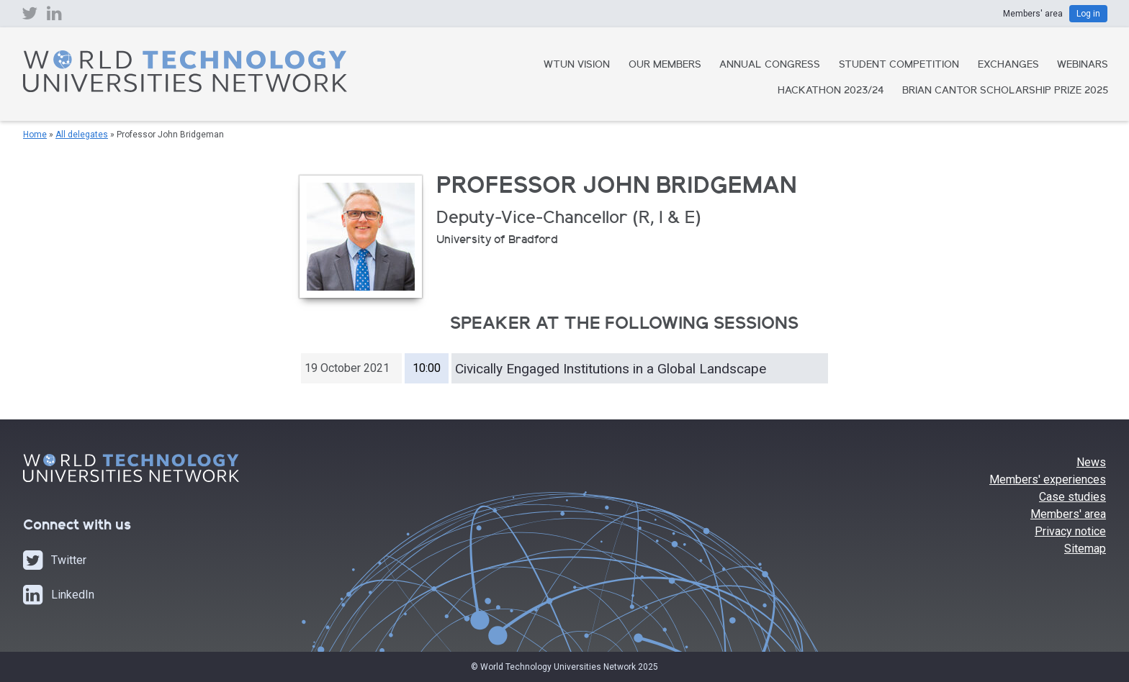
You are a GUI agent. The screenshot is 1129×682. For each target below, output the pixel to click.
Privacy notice (1070, 531)
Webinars (1082, 65)
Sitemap (1085, 548)
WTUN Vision (577, 65)
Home (35, 134)
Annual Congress (769, 65)
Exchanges (1008, 65)
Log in (1088, 14)
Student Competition (899, 65)
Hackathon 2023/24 (831, 91)
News (1091, 462)
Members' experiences (1047, 479)
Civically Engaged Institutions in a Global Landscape (610, 368)
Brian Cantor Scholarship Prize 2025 (1005, 91)
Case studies (1072, 497)
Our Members (665, 65)
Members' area (1068, 514)
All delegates (81, 134)
